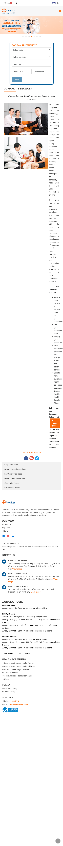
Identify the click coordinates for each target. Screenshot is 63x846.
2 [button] (26, 36)
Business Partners (12, 487)
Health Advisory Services (14, 478)
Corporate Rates (11, 464)
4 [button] (31, 36)
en (55, 3)
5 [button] (34, 36)
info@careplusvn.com (18, 704)
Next (17, 80)
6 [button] (37, 36)
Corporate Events (11, 483)
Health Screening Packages (15, 469)
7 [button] (40, 36)
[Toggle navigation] (60, 10)
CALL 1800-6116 (54, 423)
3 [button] (29, 36)
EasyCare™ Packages (13, 474)
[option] (31, 25)
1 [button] (23, 36)
